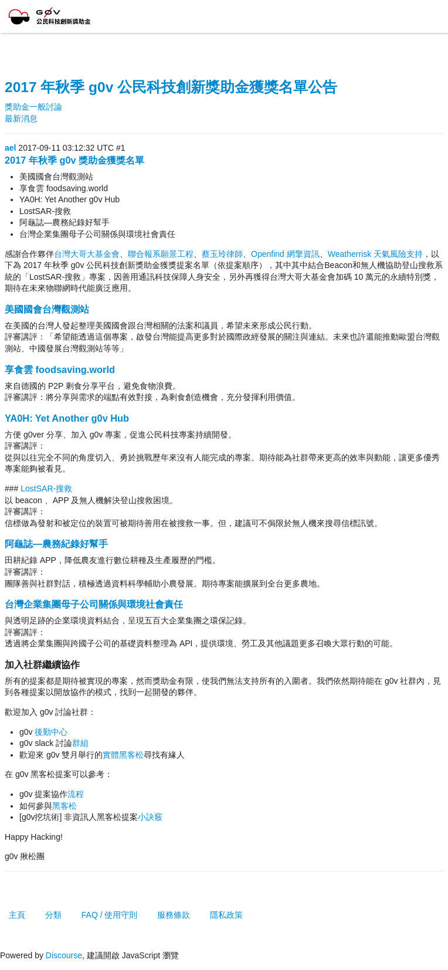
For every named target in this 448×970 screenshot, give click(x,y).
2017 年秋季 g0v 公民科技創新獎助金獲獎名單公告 (171, 87)
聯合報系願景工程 (161, 254)
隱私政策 (226, 915)
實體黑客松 (123, 754)
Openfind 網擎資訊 (285, 254)
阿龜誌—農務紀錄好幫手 (56, 543)
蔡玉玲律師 (222, 254)
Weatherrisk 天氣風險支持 (375, 254)
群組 (80, 743)
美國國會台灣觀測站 (47, 309)
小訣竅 (150, 817)
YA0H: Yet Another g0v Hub (67, 418)
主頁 (17, 915)
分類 (53, 915)
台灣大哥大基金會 (87, 254)
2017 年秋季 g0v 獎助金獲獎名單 (74, 160)
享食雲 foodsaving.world (60, 369)
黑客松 (64, 805)
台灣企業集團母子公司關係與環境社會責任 (94, 604)
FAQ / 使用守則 (110, 915)
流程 (75, 794)
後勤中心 (51, 732)
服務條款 (173, 915)
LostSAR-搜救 (45, 488)
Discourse (64, 955)
